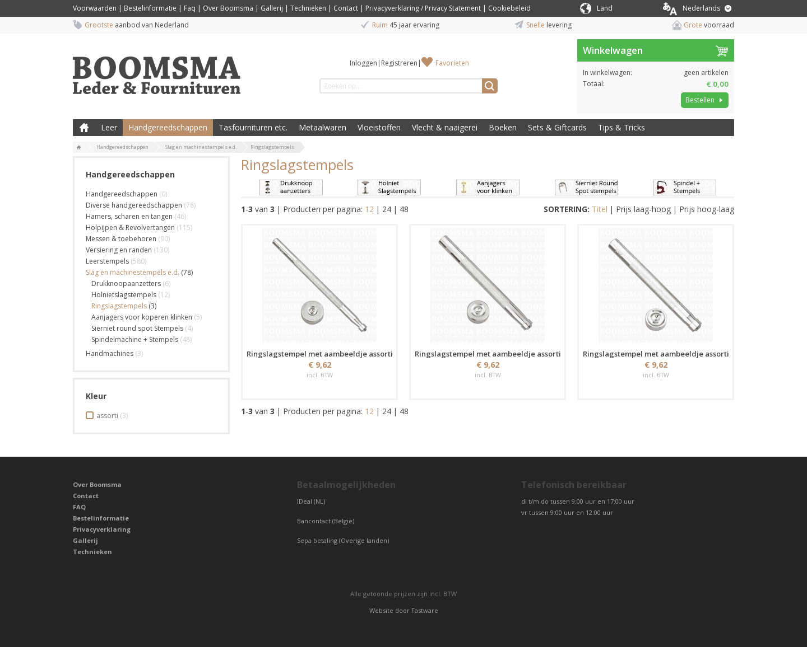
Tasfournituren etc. (253, 127)
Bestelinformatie (150, 8)
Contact (345, 8)
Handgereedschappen (167, 127)
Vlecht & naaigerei (444, 127)
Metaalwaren (322, 127)
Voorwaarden (95, 8)
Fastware (424, 610)
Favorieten (452, 63)
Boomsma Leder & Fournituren (84, 127)
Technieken (308, 8)
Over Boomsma (228, 8)
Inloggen (363, 63)
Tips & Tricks (621, 127)
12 (369, 209)
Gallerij (272, 8)
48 (404, 209)
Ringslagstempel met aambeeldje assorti (320, 354)
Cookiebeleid (509, 8)
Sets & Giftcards (557, 127)
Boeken (503, 127)
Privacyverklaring (102, 529)
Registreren (399, 63)
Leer (109, 127)
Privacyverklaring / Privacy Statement (423, 8)
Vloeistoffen (379, 127)
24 (386, 209)
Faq (190, 8)
